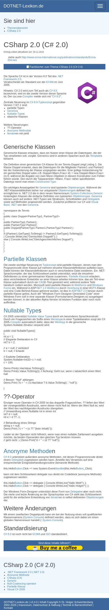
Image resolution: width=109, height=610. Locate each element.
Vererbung (73, 287)
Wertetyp (56, 319)
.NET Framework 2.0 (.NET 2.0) (25, 572)
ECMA (50, 82)
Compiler (28, 96)
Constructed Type (45, 181)
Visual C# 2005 (16, 589)
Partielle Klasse (23, 259)
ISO (48, 534)
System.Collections (81, 193)
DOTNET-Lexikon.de (23, 6)
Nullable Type (15, 113)
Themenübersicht (17, 27)
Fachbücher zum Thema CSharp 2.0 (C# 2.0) (56, 66)
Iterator (11, 133)
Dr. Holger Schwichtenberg (77, 602)
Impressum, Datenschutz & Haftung (40, 605)
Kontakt (8, 607)
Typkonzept (45, 102)
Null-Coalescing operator (21, 583)
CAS (41, 282)
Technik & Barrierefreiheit (77, 605)
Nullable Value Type (39, 316)
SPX (93, 287)
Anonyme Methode (18, 130)
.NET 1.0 (41, 287)
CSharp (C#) (14, 577)
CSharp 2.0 (14, 30)
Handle (59, 468)
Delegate (92, 199)
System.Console (33, 517)
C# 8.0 (53, 90)
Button (18, 468)
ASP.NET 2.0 (79, 290)
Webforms (80, 285)
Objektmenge (75, 187)
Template (95, 155)
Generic (12, 110)
